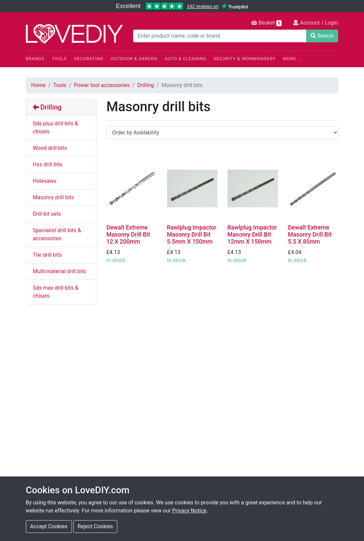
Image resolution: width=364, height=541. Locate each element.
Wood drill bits (50, 148)
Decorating (88, 58)
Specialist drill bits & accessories (57, 234)
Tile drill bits (47, 255)
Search (322, 36)
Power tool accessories (102, 85)
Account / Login (315, 22)
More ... (292, 58)
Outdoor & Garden (134, 58)
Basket (266, 22)
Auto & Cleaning (185, 58)
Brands (35, 58)
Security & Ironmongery (245, 58)
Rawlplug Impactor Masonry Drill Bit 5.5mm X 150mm (191, 234)
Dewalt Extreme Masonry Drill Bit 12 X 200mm (128, 234)
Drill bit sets (47, 214)
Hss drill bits (48, 164)
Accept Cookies (49, 526)
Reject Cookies (95, 526)
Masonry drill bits (53, 197)
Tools (59, 58)
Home (38, 85)
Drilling (145, 85)
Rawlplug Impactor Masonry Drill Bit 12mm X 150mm (252, 234)
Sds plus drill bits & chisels (55, 127)
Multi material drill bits (59, 271)
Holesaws (44, 181)
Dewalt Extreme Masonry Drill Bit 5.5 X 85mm (310, 234)
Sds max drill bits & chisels (56, 292)
